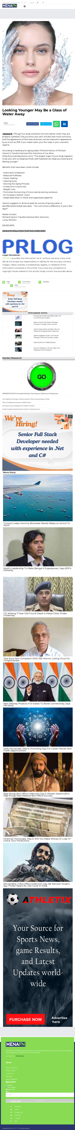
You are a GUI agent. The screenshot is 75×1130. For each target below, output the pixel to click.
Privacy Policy (10, 1066)
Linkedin (15, 1114)
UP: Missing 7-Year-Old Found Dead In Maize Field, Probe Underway (34, 616)
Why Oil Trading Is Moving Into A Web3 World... (16, 406)
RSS (14, 1117)
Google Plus (17, 1108)
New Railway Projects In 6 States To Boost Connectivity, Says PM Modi (36, 704)
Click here (20, 1052)
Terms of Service (11, 1063)
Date (6, 127)
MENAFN (7, 137)
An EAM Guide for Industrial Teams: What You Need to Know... (21, 413)
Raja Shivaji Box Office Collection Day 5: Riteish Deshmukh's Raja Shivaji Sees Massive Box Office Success (36, 792)
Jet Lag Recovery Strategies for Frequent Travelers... (18, 409)
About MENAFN (11, 1075)
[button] (37, 2)
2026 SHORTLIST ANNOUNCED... (45, 346)
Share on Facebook (32, 127)
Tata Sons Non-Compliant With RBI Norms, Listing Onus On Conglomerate (36, 660)
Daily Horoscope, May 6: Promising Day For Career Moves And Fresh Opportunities (37, 748)
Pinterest (16, 1111)
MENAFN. (16, 1124)
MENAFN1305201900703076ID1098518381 (24, 234)
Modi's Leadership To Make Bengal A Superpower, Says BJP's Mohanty (37, 571)
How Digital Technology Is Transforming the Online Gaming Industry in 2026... (26, 402)
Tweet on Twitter (46, 127)
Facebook (16, 1102)
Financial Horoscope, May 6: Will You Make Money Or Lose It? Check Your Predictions (37, 837)
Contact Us (9, 1069)
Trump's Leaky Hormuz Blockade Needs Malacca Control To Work (36, 527)
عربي (32, 2)
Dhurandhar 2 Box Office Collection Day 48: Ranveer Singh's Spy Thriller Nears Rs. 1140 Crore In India (36, 881)
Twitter (15, 1105)
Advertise (9, 1072)
